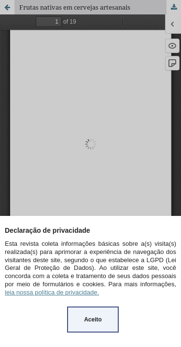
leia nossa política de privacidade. (52, 292)
